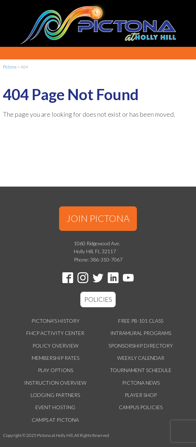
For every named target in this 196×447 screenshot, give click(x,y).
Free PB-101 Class (140, 321)
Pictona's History (55, 321)
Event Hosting (55, 407)
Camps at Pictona (55, 420)
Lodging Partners (55, 395)
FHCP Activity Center (55, 333)
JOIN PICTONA (98, 218)
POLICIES (98, 299)
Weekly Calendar (140, 358)
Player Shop (141, 395)
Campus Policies (140, 407)
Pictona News (141, 383)
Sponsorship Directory (140, 346)
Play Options (55, 370)
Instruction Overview (55, 383)
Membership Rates (55, 358)
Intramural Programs (140, 333)
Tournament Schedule (141, 370)
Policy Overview (55, 346)
